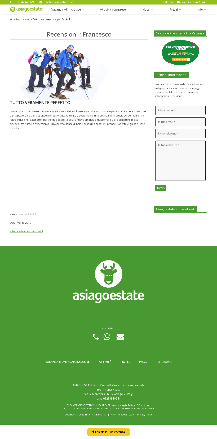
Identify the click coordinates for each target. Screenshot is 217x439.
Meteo (168, 2)
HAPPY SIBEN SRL (95, 414)
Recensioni (22, 19)
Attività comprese (113, 9)
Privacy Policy (144, 414)
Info (200, 9)
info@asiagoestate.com (56, 2)
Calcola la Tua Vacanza (108, 432)
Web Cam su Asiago (192, 2)
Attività (105, 362)
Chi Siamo (165, 362)
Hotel (146, 9)
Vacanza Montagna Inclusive (67, 362)
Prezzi (174, 9)
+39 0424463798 (22, 2)
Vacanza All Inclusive (66, 9)
